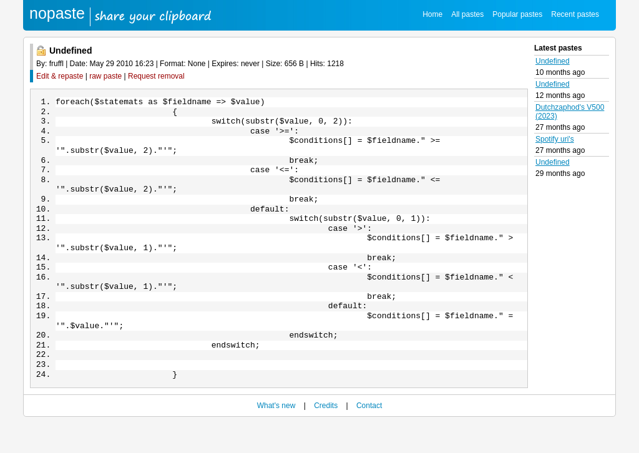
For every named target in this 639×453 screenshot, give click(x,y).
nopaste (57, 13)
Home (432, 14)
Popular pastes (517, 14)
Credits (326, 435)
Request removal (156, 76)
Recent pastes (575, 14)
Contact (369, 435)
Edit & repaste (59, 76)
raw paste (105, 76)
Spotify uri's (554, 139)
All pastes (467, 14)
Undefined (552, 61)
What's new (276, 435)
